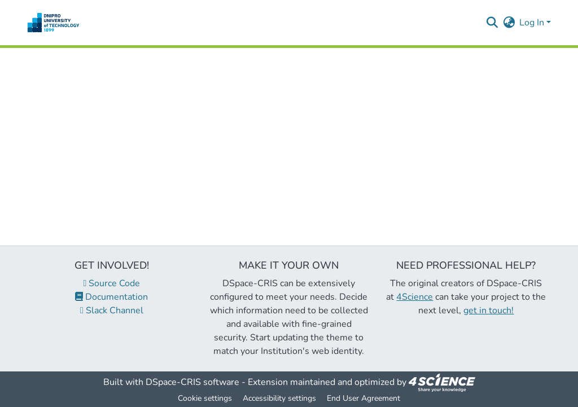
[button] (53, 22)
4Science (414, 297)
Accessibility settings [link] (279, 398)
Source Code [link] (112, 283)
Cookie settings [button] (205, 398)
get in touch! (488, 310)
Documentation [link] (111, 297)
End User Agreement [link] (363, 398)
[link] (442, 382)
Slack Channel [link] (111, 310)
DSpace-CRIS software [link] (192, 382)
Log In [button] (532, 22)
